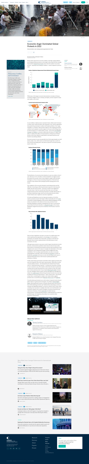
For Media (47, 451)
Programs (47, 437)
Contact (46, 445)
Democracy (65, 2)
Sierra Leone (51, 277)
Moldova (36, 132)
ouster (59, 198)
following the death (52, 270)
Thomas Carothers (31, 56)
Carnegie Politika (28, 378)
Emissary (16, 2)
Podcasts (47, 443)
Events (46, 439)
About (20, 2)
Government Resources (49, 452)
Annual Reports (48, 447)
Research (12, 2)
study (48, 237)
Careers (46, 448)
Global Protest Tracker (39, 63)
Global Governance (42, 342)
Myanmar (45, 277)
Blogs (46, 441)
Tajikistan (58, 277)
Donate (83, 2)
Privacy (46, 449)
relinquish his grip (48, 205)
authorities (44, 291)
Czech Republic (57, 130)
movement (51, 253)
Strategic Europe (28, 365)
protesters (35, 255)
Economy (35, 342)
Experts (23, 2)
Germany (29, 132)
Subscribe (62, 446)
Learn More (10, 96)
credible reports (35, 273)
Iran (70, 2)
